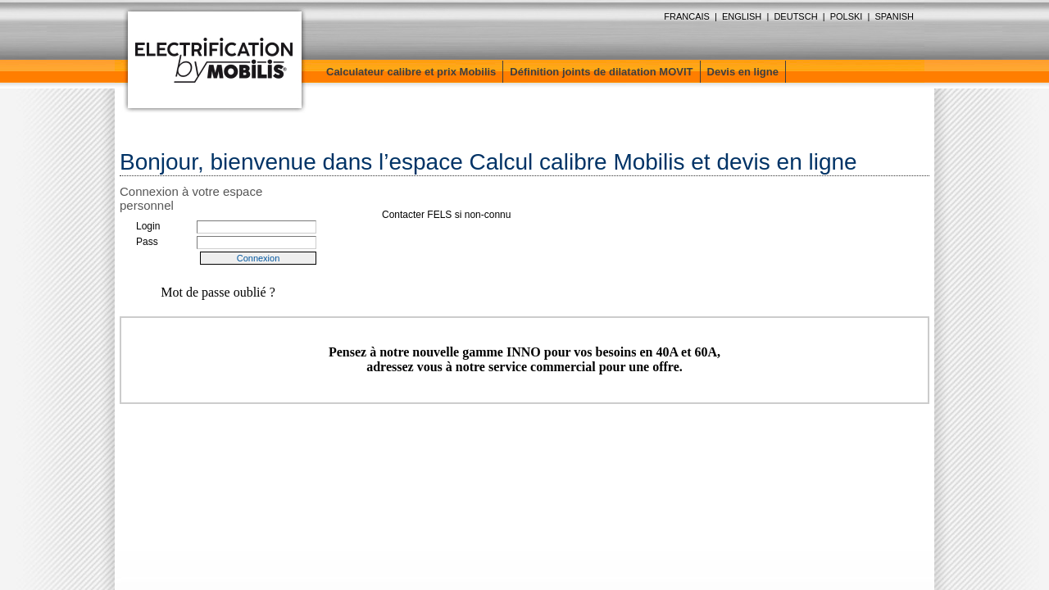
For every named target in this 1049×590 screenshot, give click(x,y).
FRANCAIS (687, 16)
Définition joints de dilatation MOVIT (601, 72)
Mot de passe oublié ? (218, 292)
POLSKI (846, 16)
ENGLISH (741, 16)
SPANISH (894, 16)
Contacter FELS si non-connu (446, 214)
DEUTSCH (795, 16)
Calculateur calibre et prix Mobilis (411, 72)
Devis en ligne (743, 72)
